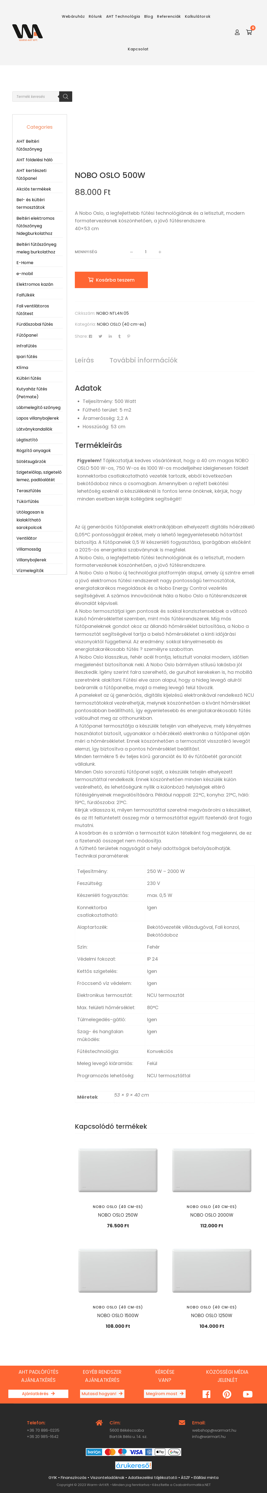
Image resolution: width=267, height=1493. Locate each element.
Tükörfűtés (27, 501)
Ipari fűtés (26, 357)
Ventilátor (26, 538)
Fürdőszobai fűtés (34, 324)
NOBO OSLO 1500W (118, 1315)
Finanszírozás (74, 1477)
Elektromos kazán (34, 284)
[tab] (84, 360)
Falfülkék (25, 295)
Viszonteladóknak (107, 1477)
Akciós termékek (33, 189)
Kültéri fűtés (28, 378)
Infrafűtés (26, 346)
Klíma (22, 368)
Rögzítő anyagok (33, 451)
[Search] (65, 96)
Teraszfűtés (28, 491)
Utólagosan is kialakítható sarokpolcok (30, 520)
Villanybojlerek (31, 560)
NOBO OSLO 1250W (211, 1315)
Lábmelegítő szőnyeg (38, 408)
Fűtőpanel (27, 335)
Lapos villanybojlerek (37, 418)
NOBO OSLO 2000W (211, 1215)
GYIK (52, 1477)
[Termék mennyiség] (145, 252)
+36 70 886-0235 (43, 1430)
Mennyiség (86, 251)
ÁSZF (185, 1477)
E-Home (24, 263)
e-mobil (24, 274)
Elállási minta (206, 1477)
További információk (144, 360)
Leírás (84, 360)
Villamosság (28, 549)
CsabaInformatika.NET (192, 1484)
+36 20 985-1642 (42, 1436)
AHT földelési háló (34, 160)
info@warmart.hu (209, 1436)
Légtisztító (27, 440)
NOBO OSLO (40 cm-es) (121, 324)
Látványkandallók (34, 429)
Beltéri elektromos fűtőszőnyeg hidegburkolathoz (35, 226)
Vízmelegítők (30, 571)
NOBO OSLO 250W (118, 1215)
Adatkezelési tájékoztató (152, 1477)
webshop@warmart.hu (214, 1430)
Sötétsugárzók (31, 462)
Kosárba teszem (115, 280)
